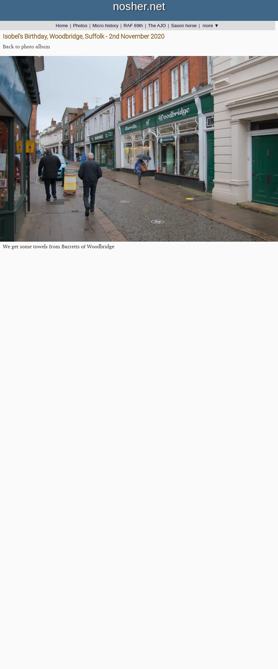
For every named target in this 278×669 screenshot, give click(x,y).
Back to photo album (26, 46)
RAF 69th (133, 25)
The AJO (157, 25)
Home (62, 25)
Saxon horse (184, 25)
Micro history (105, 25)
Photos (80, 25)
